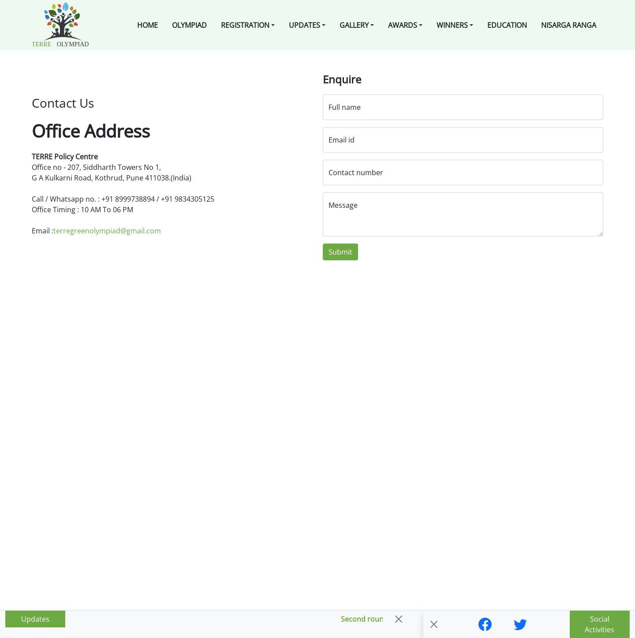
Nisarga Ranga (568, 25)
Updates (304, 25)
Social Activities (599, 624)
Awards (402, 25)
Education (507, 25)
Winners (452, 25)
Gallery (354, 25)
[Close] (398, 619)
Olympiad (189, 25)
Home (147, 25)
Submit (340, 252)
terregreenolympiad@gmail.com (107, 231)
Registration (245, 25)
